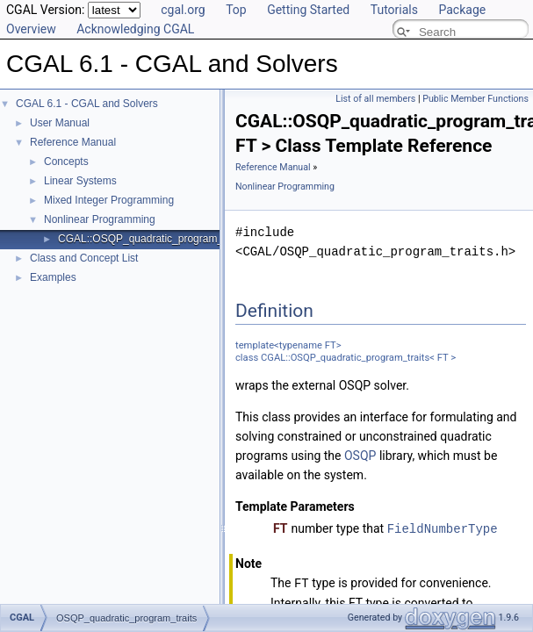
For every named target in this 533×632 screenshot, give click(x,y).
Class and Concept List (84, 258)
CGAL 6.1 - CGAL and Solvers (87, 103)
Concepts (66, 161)
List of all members (375, 98)
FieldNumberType (442, 528)
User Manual (60, 123)
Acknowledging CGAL (135, 29)
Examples (53, 277)
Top (236, 10)
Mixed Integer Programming (109, 200)
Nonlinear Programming (99, 219)
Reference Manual (73, 142)
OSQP (360, 456)
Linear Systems (80, 181)
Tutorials (394, 10)
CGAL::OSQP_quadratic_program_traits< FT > (167, 239)
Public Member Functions (475, 98)
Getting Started (308, 10)
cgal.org (183, 10)
